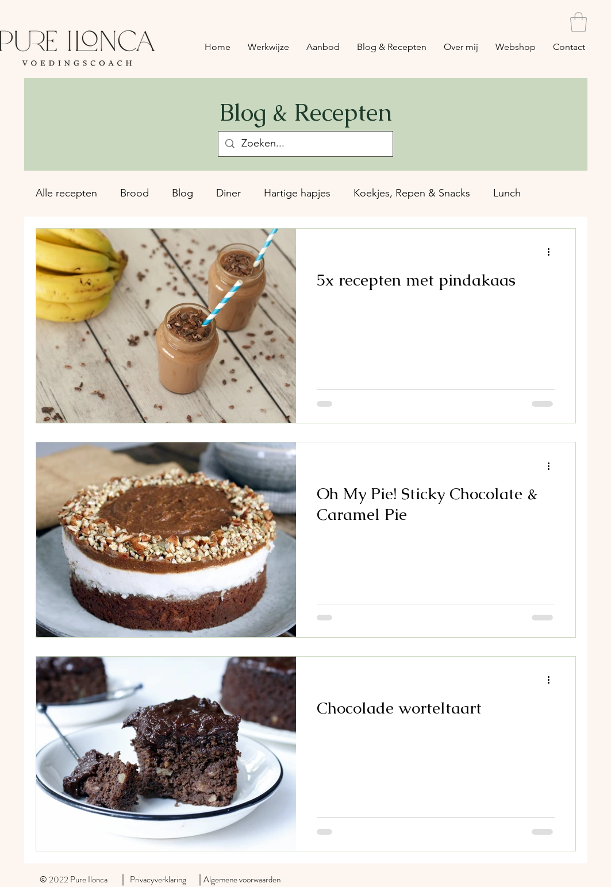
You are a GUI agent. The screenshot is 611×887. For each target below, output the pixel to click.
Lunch (507, 193)
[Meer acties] (553, 252)
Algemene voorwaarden (241, 879)
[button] (578, 22)
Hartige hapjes (297, 193)
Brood (134, 193)
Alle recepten (66, 193)
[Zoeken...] (304, 144)
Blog (182, 193)
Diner (228, 193)
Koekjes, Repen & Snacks (411, 193)
